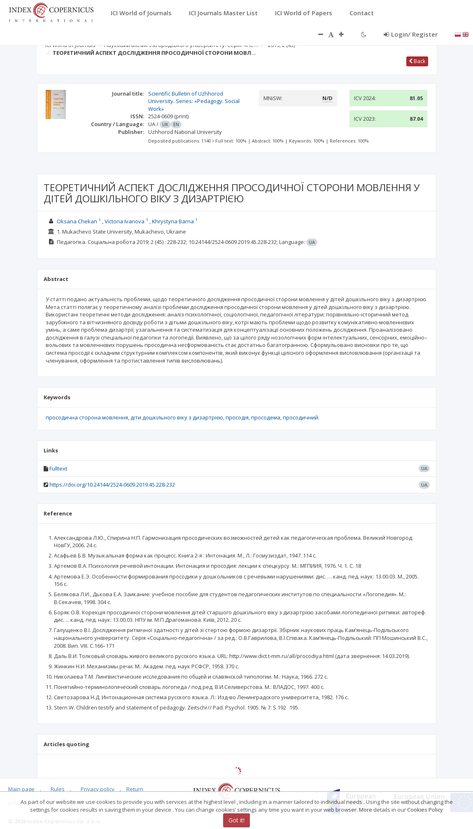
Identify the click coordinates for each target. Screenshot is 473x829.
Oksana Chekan (77, 221)
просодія (237, 417)
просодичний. (301, 417)
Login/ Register (411, 34)
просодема (265, 417)
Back (417, 61)
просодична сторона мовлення (87, 417)
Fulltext (58, 468)
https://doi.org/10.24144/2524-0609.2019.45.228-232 (112, 484)
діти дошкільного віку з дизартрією (176, 417)
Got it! (236, 820)
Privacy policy (97, 789)
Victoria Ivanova (124, 221)
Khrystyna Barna (173, 221)
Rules (58, 789)
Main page (21, 789)
